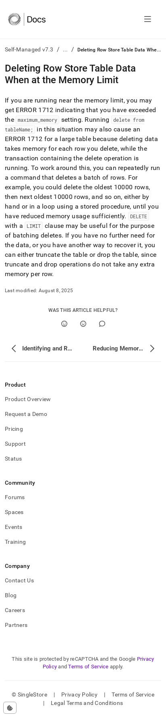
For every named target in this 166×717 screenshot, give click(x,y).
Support (15, 443)
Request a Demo (26, 414)
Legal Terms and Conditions (87, 703)
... (65, 49)
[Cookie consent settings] (10, 708)
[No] (83, 323)
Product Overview (28, 399)
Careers (15, 610)
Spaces (14, 512)
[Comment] (102, 323)
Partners (16, 625)
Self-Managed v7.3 (29, 49)
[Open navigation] (147, 19)
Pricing (14, 429)
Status (13, 458)
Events (14, 527)
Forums (15, 497)
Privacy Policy (79, 694)
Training (15, 542)
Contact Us (19, 580)
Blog (11, 595)
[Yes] (64, 323)
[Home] (27, 19)
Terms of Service (88, 667)
